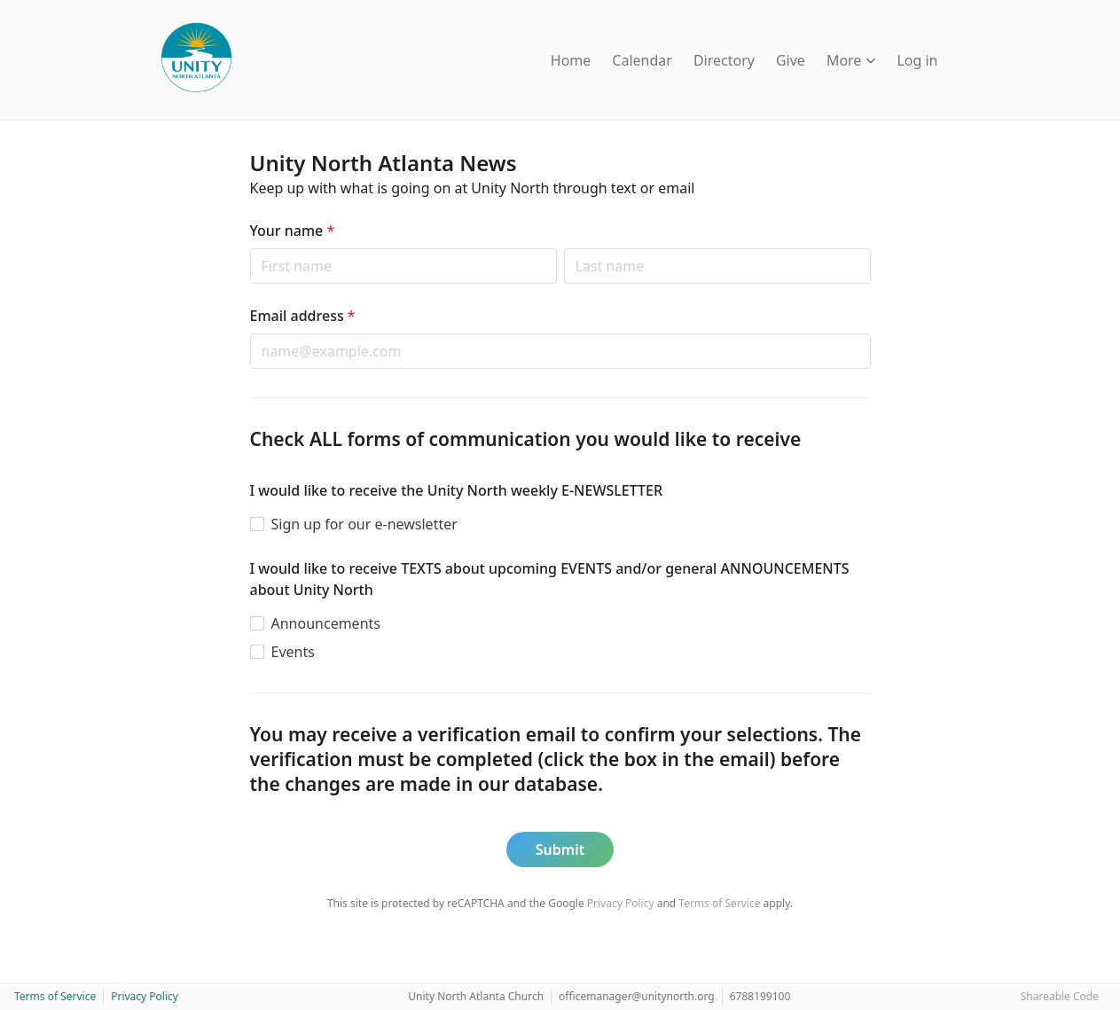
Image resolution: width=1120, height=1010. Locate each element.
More (851, 60)
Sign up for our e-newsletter (364, 524)
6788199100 (760, 996)
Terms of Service (719, 903)
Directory (724, 60)
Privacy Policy (620, 903)
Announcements (325, 623)
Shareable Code (1060, 996)
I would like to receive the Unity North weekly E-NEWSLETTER (456, 490)
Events (293, 652)
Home (571, 60)
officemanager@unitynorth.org (637, 996)
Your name (292, 230)
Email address (303, 315)
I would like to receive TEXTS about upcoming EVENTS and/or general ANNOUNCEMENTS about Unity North (550, 579)
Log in (917, 60)
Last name (563, 247)
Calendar (642, 60)
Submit (560, 849)
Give (790, 60)
